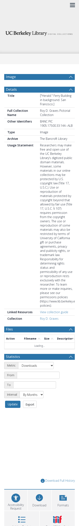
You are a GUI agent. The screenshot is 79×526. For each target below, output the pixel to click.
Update (13, 404)
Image (11, 76)
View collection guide (54, 312)
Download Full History (58, 481)
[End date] (34, 384)
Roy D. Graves (49, 319)
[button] (63, 500)
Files (9, 329)
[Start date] (38, 375)
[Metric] (36, 365)
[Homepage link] (39, 32)
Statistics (13, 356)
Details (11, 89)
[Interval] (32, 394)
